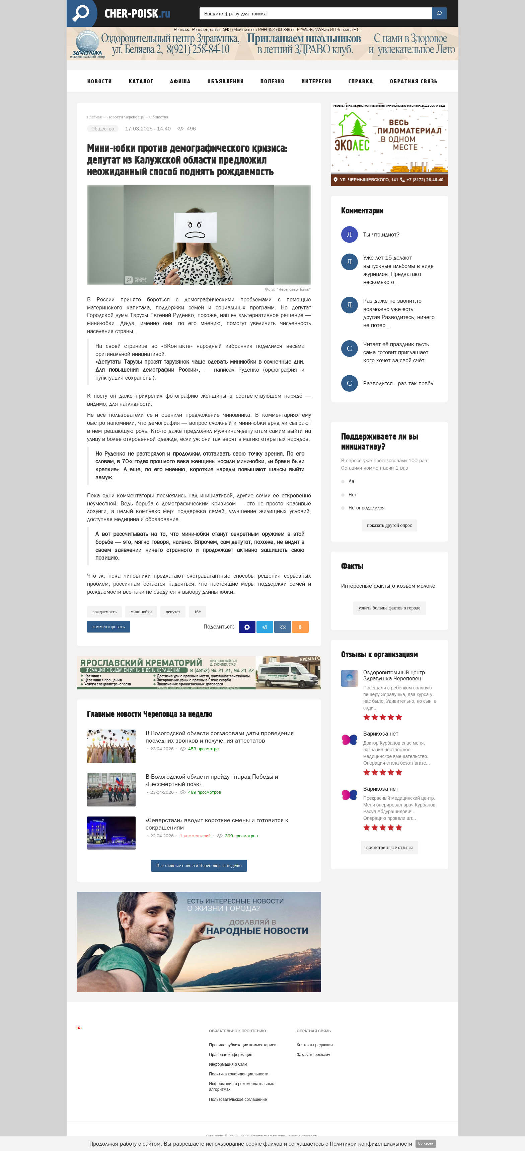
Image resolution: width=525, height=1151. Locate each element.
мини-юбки (141, 611)
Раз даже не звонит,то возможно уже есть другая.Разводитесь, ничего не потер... (399, 312)
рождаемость (104, 611)
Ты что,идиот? (381, 234)
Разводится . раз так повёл (398, 383)
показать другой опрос (389, 525)
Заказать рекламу (313, 1054)
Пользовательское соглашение (238, 1099)
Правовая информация (230, 1054)
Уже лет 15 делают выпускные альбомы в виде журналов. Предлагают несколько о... (398, 269)
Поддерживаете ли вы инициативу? (380, 442)
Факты (352, 566)
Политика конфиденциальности (238, 1074)
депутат (173, 611)
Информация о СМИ (228, 1064)
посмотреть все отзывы (389, 847)
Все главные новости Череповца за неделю (199, 865)
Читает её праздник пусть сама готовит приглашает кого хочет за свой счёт (396, 352)
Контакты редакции (314, 1045)
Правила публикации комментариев (242, 1045)
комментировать (108, 626)
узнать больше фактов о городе (389, 607)
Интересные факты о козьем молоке (388, 585)
